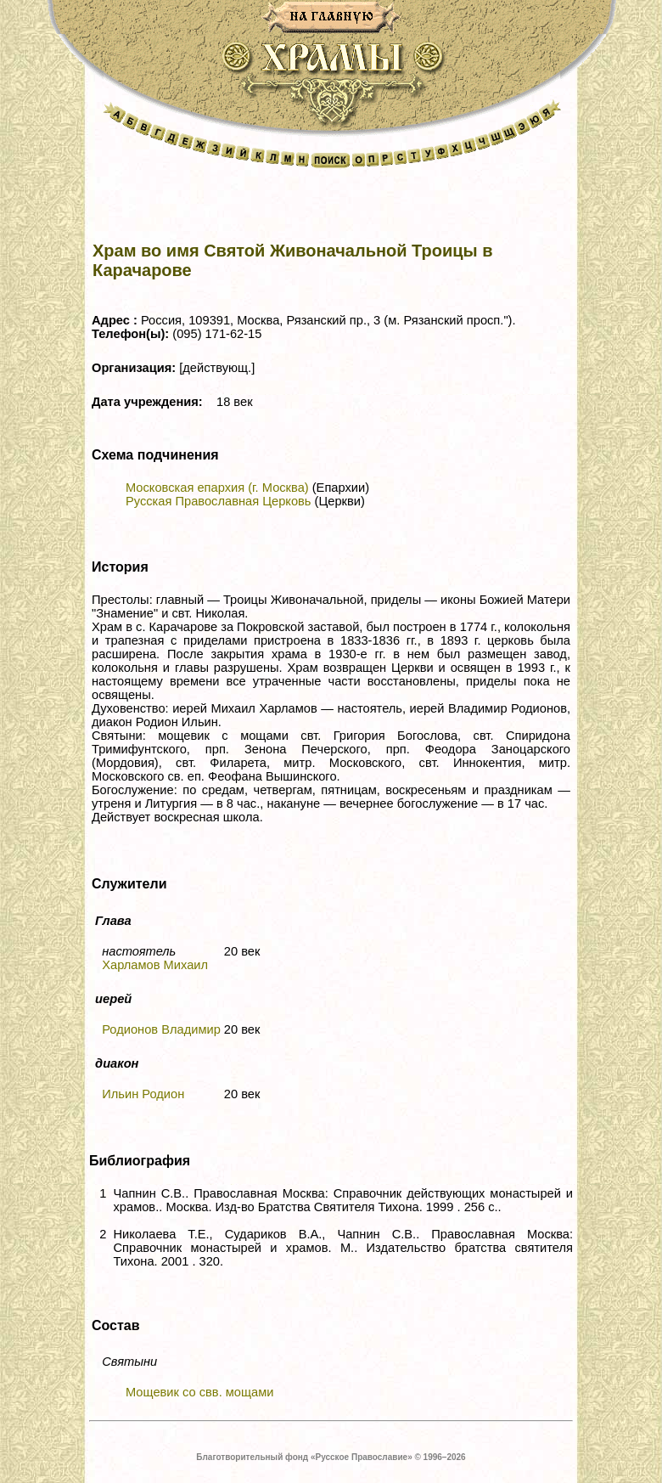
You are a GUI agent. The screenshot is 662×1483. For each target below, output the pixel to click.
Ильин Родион (143, 1094)
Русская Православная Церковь (218, 501)
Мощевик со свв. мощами (200, 1392)
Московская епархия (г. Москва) (217, 487)
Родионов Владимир (161, 1029)
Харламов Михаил (155, 965)
